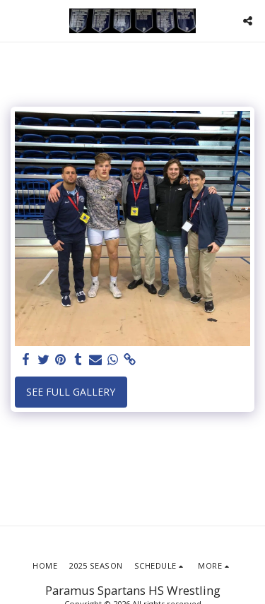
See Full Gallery (70, 391)
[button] (16, 20)
